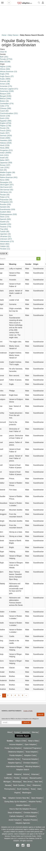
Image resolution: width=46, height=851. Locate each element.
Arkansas (34, 774)
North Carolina (18, 785)
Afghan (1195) (5, 66)
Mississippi (17, 782)
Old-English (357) (7, 185)
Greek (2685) (5, 138)
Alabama (17, 774)
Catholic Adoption (16, 816)
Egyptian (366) (5, 121)
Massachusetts (35, 778)
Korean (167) (5, 165)
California (8, 778)
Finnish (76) (4, 128)
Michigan (6, 782)
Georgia (24, 778)
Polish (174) (4, 197)
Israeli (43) (4, 158)
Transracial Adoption (30, 759)
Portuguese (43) (6, 202)
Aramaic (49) (5, 81)
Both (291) (4, 57)
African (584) (5, 69)
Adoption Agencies (22, 823)
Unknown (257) (6, 239)
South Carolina (22, 789)
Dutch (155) (4, 118)
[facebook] (18, 845)
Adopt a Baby (33, 741)
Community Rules (30, 836)
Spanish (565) (5, 219)
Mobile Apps (22, 735)
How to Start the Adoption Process (22, 809)
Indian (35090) (5, 153)
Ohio (28, 785)
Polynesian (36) (6, 200)
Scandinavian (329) (7, 209)
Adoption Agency (14, 763)
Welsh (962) (4, 244)
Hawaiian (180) (6, 140)
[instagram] (23, 845)
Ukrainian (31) (5, 236)
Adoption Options (22, 805)
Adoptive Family (14, 759)
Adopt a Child (20, 741)
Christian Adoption (30, 763)
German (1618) (6, 135)
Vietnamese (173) (7, 241)
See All (40, 714)
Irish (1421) (4, 155)
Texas (33, 789)
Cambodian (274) (7, 103)
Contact (17, 732)
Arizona (26, 774)
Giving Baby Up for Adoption (15, 801)
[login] (43, 2)
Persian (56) (4, 195)
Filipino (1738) (5, 126)
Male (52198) (5, 62)
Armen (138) (5, 84)
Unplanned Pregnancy (32, 748)
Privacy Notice (15, 836)
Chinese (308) (5, 108)
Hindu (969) (4, 148)
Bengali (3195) (5, 96)
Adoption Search (22, 769)
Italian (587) (4, 160)
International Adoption (14, 766)
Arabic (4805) (5, 79)
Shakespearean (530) (8, 214)
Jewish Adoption (15, 820)
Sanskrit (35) (5, 207)
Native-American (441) (8, 177)
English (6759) (5, 123)
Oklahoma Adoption (15, 752)
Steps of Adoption (14, 812)
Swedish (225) (5, 224)
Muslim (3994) (5, 175)
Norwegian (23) (6, 182)
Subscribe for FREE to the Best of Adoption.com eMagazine (20, 718)
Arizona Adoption (15, 744)
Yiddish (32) (4, 246)
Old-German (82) (6, 190)
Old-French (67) (6, 187)
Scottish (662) (5, 212)
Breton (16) (4, 101)
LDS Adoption (30, 816)
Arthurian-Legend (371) (9, 89)
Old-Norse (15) (6, 192)
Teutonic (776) (5, 227)
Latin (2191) (4, 167)
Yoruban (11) (5, 249)
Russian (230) (5, 204)
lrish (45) (3, 170)
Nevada (8, 785)
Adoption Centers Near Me (18, 798)
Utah (39, 789)
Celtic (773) (4, 106)
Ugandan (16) (5, 234)
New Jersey (27, 782)
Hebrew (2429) (6, 143)
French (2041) (5, 131)
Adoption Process (30, 820)
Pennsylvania (9, 789)
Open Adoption (30, 744)
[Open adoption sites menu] (9, 3)
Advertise (26, 732)
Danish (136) (5, 116)
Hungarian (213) (6, 150)
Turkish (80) (4, 231)
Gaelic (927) (4, 133)
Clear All (3, 52)
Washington (26, 793)
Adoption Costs (30, 755)
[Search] (39, 3)
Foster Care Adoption (13, 748)
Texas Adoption (31, 752)
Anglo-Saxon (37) (7, 76)
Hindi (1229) (4, 145)
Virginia (17, 793)
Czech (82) (4, 111)
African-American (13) (8, 71)
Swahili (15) (4, 222)
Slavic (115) (4, 217)
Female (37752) (6, 59)
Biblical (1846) (5, 99)
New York (38, 782)
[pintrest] (28, 845)
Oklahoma (36, 785)
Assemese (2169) (7, 91)
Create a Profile (27, 711)
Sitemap (35, 732)
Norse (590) (4, 180)
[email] (11, 722)
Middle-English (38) (7, 172)
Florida (16, 778)
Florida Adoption (15, 755)
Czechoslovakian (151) (9, 113)
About (9, 732)
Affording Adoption (32, 766)
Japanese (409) (6, 163)
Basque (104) (5, 94)
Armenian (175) (6, 86)
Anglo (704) (4, 74)
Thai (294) (4, 229)
